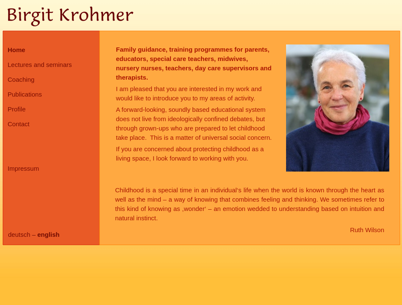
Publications (25, 94)
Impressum (23, 168)
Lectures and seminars (40, 64)
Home (16, 49)
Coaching (21, 79)
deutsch (19, 234)
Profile (17, 109)
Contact (19, 124)
